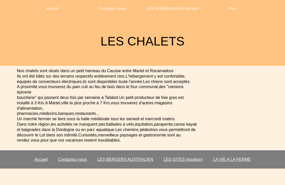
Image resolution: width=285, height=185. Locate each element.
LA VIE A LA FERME (231, 159)
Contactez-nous (72, 159)
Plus (232, 8)
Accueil (41, 159)
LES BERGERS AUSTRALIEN (125, 159)
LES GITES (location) (183, 159)
